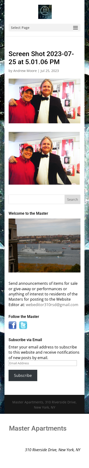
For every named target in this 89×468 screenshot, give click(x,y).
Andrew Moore (25, 70)
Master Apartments (37, 428)
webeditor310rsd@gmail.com (52, 304)
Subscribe (23, 375)
